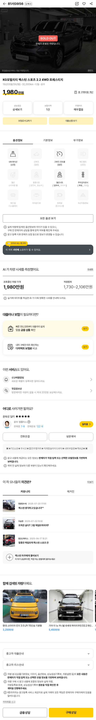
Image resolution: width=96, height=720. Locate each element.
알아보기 (48, 328)
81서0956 (20, 4)
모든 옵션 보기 (48, 218)
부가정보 (78, 140)
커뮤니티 (25, 491)
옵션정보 (18, 140)
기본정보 (48, 140)
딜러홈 (85, 424)
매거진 (70, 491)
